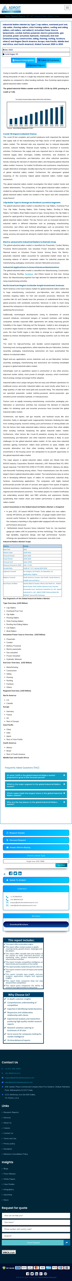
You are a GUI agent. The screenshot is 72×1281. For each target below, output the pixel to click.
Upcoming (8, 1194)
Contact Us (8, 1133)
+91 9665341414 (12, 1073)
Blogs (6, 1168)
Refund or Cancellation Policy (16, 1154)
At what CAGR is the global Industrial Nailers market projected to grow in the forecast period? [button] (36, 776)
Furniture (29, 274)
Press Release (10, 1174)
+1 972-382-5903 (13, 1068)
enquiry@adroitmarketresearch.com (19, 1077)
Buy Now (61, 865)
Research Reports (18, 16)
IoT (32, 16)
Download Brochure (17, 924)
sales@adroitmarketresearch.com (19, 1082)
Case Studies (9, 1184)
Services (7, 1117)
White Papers (9, 1179)
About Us (7, 1123)
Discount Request (16, 840)
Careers (7, 1128)
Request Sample (16, 832)
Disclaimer (8, 1149)
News (6, 1200)
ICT (28, 16)
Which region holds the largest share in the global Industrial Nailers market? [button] (36, 794)
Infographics (9, 1189)
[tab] (36, 776)
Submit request (48, 1242)
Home (7, 16)
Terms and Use (10, 1138)
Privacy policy (9, 1143)
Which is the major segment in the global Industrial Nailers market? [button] (36, 785)
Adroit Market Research (47, 1277)
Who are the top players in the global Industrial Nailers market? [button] (36, 803)
